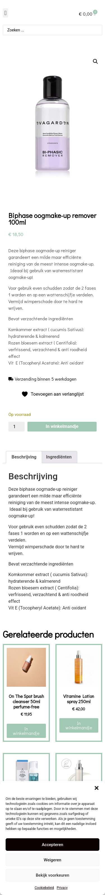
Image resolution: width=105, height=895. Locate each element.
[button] (96, 788)
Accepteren (52, 844)
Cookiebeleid (44, 888)
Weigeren (52, 859)
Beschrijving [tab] (23, 457)
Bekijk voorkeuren (52, 875)
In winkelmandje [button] (26, 731)
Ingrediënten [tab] (59, 457)
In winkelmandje (62, 426)
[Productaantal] (16, 427)
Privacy (62, 888)
